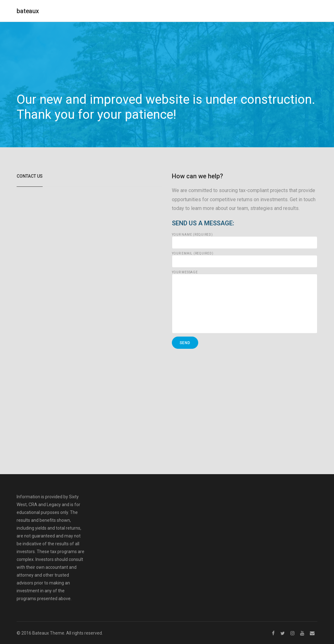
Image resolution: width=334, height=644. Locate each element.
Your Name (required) (244, 241)
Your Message (244, 302)
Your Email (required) (244, 260)
